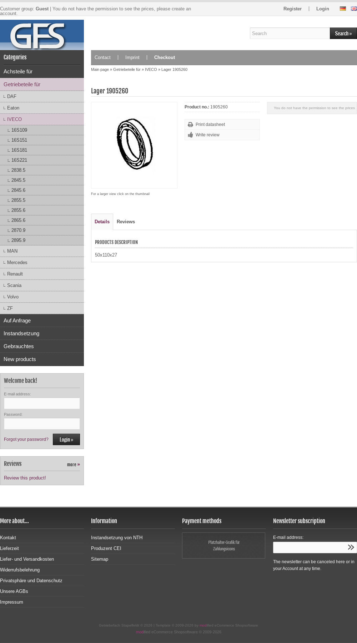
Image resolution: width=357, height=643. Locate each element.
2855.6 (18, 210)
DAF (11, 96)
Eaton (13, 108)
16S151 (19, 140)
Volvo (13, 296)
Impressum (11, 602)
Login (322, 8)
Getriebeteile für (22, 84)
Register (292, 8)
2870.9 (18, 230)
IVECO (14, 119)
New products (20, 359)
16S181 (19, 150)
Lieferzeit (9, 548)
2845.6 (18, 190)
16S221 (19, 160)
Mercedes (17, 262)
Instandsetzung (21, 333)
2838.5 (18, 170)
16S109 (19, 130)
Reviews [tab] (126, 221)
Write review (208, 134)
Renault (15, 274)
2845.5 (18, 180)
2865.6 (18, 220)
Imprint (132, 57)
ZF (10, 308)
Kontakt (8, 537)
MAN (12, 251)
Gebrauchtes (19, 346)
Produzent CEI (106, 548)
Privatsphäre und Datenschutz (31, 580)
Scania (14, 285)
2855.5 (18, 200)
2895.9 (18, 240)
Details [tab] (102, 221)
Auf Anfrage (17, 320)
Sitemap (99, 559)
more (73, 464)
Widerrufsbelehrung (20, 570)
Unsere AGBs (14, 591)
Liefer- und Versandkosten (27, 559)
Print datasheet (210, 124)
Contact (103, 57)
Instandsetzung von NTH (116, 537)
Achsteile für (18, 71)
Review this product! (25, 478)
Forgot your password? (26, 439)
